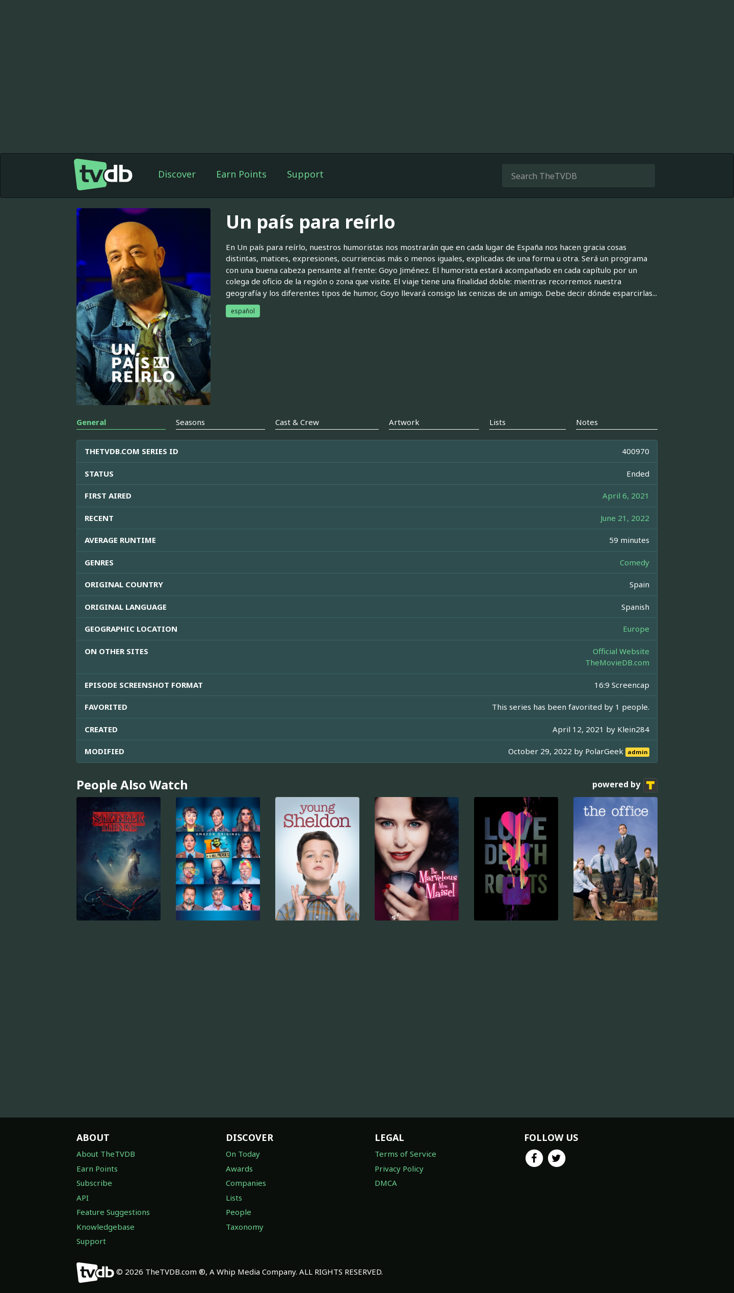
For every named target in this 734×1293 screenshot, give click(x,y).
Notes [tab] (587, 422)
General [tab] (91, 422)
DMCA (386, 1183)
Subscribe (94, 1183)
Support (305, 174)
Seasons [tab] (190, 422)
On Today (243, 1154)
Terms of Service (405, 1154)
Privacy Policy (399, 1168)
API (82, 1197)
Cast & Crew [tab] (297, 422)
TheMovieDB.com (617, 662)
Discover (177, 174)
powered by (625, 785)
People (238, 1212)
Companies (246, 1183)
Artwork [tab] (404, 422)
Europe (636, 629)
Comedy (634, 562)
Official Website (621, 651)
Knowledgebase (105, 1227)
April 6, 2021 (625, 495)
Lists (234, 1197)
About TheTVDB (105, 1154)
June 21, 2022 (624, 518)
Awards (239, 1168)
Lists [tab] (497, 422)
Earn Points (241, 174)
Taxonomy (245, 1227)
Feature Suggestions (113, 1212)
